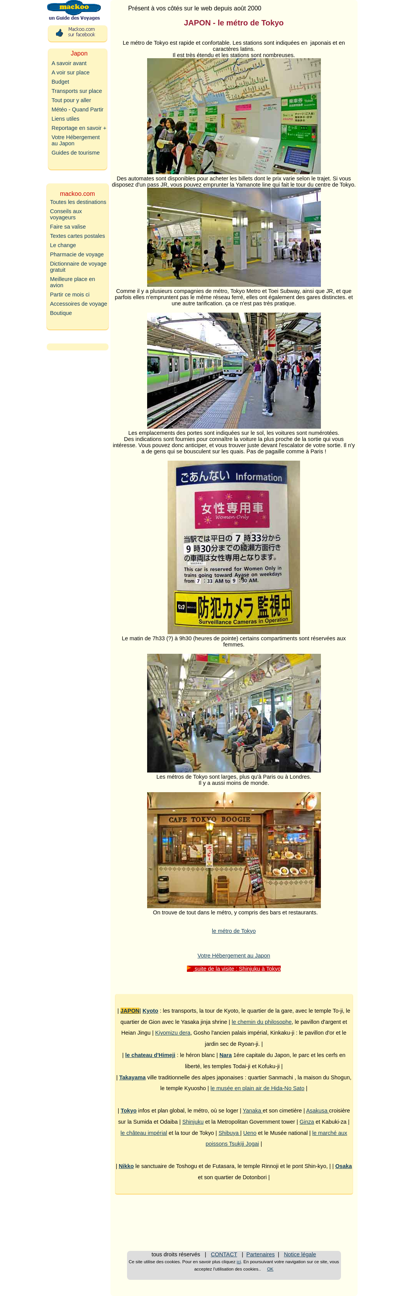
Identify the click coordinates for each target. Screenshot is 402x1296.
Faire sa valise (68, 227)
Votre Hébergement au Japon (233, 956)
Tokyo (128, 1110)
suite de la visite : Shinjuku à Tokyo (234, 969)
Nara (225, 1055)
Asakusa (317, 1110)
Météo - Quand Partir (77, 109)
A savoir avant (69, 63)
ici (239, 1261)
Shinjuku (193, 1122)
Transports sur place (77, 91)
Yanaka (253, 1110)
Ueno (249, 1133)
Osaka (343, 1166)
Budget (61, 82)
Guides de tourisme (76, 153)
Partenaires (260, 1254)
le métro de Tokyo (234, 931)
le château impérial (143, 1133)
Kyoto (150, 1011)
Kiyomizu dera (172, 1033)
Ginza (307, 1122)
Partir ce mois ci (70, 294)
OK (270, 1269)
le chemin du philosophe (262, 1022)
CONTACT (224, 1254)
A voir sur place (71, 72)
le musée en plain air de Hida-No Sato (257, 1088)
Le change (63, 245)
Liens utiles (66, 119)
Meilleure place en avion (72, 282)
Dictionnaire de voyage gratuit (78, 267)
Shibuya (229, 1133)
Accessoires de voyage (78, 304)
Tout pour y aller (71, 100)
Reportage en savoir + (79, 128)
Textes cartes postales (77, 236)
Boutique (61, 313)
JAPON (130, 1011)
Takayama (132, 1077)
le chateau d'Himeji (150, 1055)
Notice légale (300, 1254)
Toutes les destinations (78, 202)
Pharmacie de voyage (77, 254)
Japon (79, 53)
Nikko (126, 1166)
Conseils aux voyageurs (66, 214)
